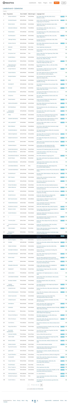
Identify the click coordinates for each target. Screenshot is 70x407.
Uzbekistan (18, 8)
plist (48, 318)
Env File (47, 210)
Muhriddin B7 (11, 84)
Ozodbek (10, 242)
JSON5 (38, 352)
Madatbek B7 (11, 269)
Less (43, 299)
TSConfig (49, 212)
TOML (57, 20)
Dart (38, 16)
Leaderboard (8, 8)
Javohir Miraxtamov (12, 212)
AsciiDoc (45, 350)
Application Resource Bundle (48, 72)
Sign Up (56, 2)
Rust (38, 173)
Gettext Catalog (43, 99)
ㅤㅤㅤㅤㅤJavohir (9, 235)
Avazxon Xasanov (12, 72)
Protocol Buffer (46, 39)
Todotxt (38, 251)
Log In (63, 2)
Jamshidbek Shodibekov (13, 276)
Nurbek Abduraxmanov (13, 149)
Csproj (49, 258)
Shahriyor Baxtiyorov (12, 373)
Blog (27, 400)
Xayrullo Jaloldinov (12, 354)
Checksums (52, 126)
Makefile (38, 40)
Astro (48, 202)
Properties (49, 57)
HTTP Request (42, 135)
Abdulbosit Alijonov (12, 145)
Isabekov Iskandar (12, 344)
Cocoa (47, 169)
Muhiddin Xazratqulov (12, 376)
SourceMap (39, 139)
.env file (50, 65)
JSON (40, 16)
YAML (43, 16)
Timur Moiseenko (11, 369)
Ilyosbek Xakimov (11, 57)
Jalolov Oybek (11, 336)
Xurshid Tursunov (12, 195)
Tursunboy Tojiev (11, 220)
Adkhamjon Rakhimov (12, 151)
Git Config (43, 81)
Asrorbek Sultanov (12, 91)
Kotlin (50, 16)
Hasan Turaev (11, 191)
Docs (50, 3)
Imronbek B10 (11, 357)
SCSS (38, 25)
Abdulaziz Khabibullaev (13, 161)
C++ (55, 27)
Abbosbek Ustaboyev (12, 27)
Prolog (50, 111)
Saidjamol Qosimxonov (13, 137)
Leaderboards (32, 3)
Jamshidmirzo (11, 322)
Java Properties (45, 21)
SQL (39, 39)
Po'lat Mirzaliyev (11, 364)
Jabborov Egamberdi (12, 133)
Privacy (18, 400)
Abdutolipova (11, 303)
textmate (39, 29)
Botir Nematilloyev (12, 107)
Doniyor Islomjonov (12, 16)
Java (49, 20)
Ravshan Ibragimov (12, 239)
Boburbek (10, 47)
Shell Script (44, 371)
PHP (44, 25)
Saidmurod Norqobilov (13, 103)
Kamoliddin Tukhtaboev (13, 249)
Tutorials (5, 402)
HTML (47, 31)
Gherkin (43, 163)
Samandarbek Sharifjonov (13, 155)
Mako (41, 266)
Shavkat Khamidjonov (12, 130)
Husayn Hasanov (11, 360)
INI (52, 74)
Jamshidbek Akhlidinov (13, 165)
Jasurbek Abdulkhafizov (13, 169)
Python (41, 20)
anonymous (10, 95)
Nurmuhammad (11, 141)
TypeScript (39, 24)
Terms (14, 400)
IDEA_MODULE (47, 242)
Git (50, 47)
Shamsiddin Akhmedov (13, 253)
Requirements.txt (40, 146)
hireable (62, 16)
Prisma (46, 232)
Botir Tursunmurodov (12, 198)
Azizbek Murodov (11, 288)
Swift (43, 70)
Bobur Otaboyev (11, 126)
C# (37, 31)
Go (37, 39)
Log (56, 107)
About (23, 400)
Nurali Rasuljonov (11, 35)
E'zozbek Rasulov (11, 173)
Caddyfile (53, 265)
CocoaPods (39, 112)
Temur (9, 114)
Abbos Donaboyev (12, 318)
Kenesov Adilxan (11, 340)
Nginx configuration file (41, 120)
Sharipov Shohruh (12, 43)
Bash (53, 24)
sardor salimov (11, 272)
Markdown (39, 17)
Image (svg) (39, 21)
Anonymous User (12, 53)
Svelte (53, 169)
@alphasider (10, 350)
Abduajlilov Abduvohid (13, 265)
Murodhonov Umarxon (13, 206)
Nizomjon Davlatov (12, 76)
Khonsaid (10, 87)
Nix (40, 122)
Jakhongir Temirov (12, 39)
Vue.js (43, 24)
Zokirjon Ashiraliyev (12, 246)
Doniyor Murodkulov (12, 184)
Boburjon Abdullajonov (13, 315)
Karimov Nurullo (11, 24)
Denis (9, 80)
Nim (47, 235)
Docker (41, 25)
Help (66, 400)
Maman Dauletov (11, 99)
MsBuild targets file (41, 258)
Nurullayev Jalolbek (12, 280)
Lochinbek (10, 261)
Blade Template (46, 167)
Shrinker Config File (46, 196)
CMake (38, 36)
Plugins (45, 3)
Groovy (53, 16)
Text (45, 16)
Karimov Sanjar (11, 257)
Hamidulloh (10, 307)
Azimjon (10, 49)
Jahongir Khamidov (12, 61)
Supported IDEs (48, 400)
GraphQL (42, 320)
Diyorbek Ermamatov (12, 346)
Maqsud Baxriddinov (12, 326)
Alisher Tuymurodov (12, 295)
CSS (56, 80)
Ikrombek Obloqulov (12, 20)
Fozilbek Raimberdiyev (13, 202)
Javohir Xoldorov (11, 379)
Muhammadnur (11, 31)
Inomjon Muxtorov (12, 68)
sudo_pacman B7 (12, 122)
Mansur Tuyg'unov (12, 367)
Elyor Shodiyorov (11, 311)
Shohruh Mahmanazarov (13, 292)
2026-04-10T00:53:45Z (38, 388)
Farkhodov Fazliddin (12, 334)
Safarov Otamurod (12, 187)
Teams (39, 3)
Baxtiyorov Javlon (12, 209)
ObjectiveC (43, 29)
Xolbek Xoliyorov (11, 181)
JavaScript (39, 33)
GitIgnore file (53, 20)
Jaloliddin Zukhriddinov (13, 118)
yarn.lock (39, 301)
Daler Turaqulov (11, 177)
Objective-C (47, 70)
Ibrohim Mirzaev (11, 158)
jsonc (57, 173)
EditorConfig (48, 74)
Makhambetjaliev (11, 228)
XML (48, 16)
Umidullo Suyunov (12, 299)
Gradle (42, 17)
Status (61, 400)
